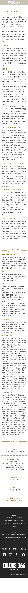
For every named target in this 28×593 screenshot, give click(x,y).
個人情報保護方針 (14, 549)
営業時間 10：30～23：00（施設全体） (14, 516)
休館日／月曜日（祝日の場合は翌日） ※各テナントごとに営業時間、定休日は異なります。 (14, 523)
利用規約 (4, 549)
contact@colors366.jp (14, 500)
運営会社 (23, 549)
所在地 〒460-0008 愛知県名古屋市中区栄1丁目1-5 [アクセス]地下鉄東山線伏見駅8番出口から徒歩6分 (14, 536)
